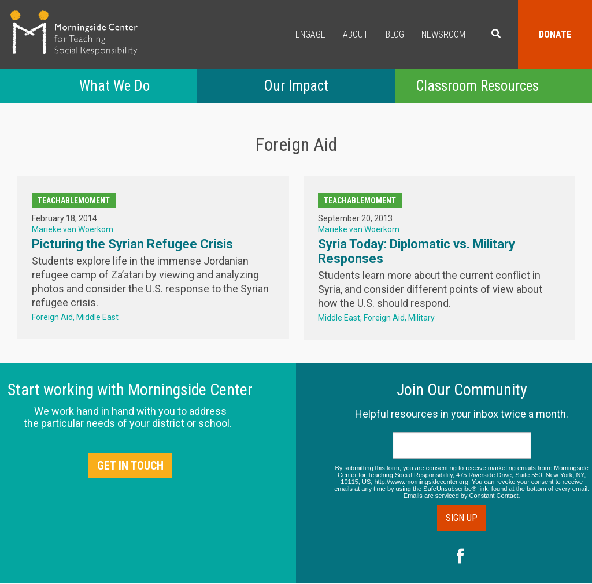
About (355, 34)
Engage (310, 34)
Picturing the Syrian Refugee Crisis (132, 244)
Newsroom (443, 34)
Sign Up (462, 517)
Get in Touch (130, 466)
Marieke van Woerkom (72, 229)
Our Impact (296, 85)
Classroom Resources (477, 85)
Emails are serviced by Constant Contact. (462, 495)
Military (421, 317)
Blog (395, 34)
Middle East (97, 317)
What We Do (114, 85)
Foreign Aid (52, 317)
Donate (555, 34)
